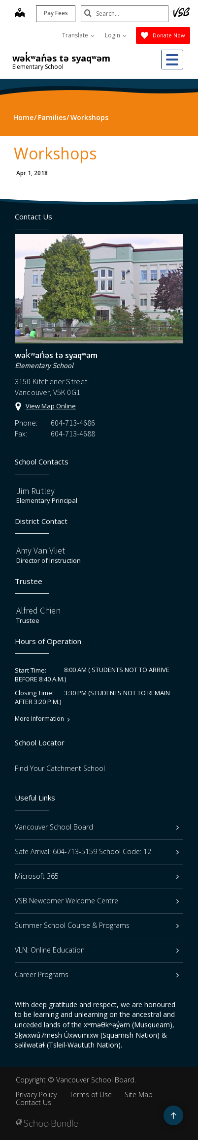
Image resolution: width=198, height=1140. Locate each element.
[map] (19, 14)
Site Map (139, 1094)
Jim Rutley (35, 490)
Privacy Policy (36, 1094)
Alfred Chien (38, 610)
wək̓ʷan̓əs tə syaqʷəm (61, 58)
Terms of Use (90, 1094)
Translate (78, 35)
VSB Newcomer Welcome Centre (97, 900)
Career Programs (97, 974)
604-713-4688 (73, 433)
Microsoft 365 (97, 876)
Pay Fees (55, 13)
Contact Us (33, 1102)
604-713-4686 (73, 423)
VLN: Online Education (97, 950)
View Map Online (51, 405)
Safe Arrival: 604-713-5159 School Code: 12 (97, 851)
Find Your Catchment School (60, 768)
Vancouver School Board (97, 827)
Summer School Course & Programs (97, 925)
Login (116, 35)
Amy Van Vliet (40, 550)
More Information (39, 719)
